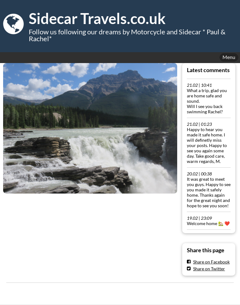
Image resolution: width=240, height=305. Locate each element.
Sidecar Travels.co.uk (97, 18)
